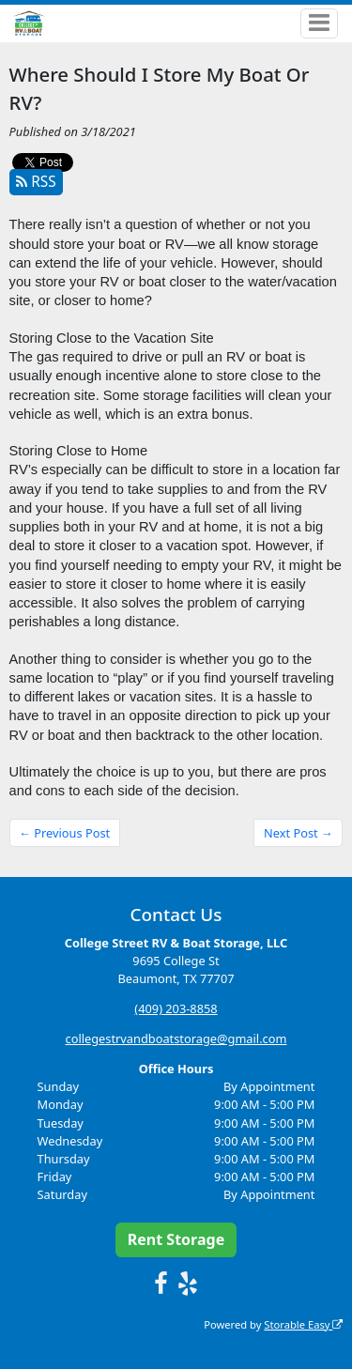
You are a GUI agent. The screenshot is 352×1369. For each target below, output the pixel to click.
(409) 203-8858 (175, 1008)
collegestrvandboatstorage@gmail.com (176, 1038)
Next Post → (298, 832)
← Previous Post (64, 832)
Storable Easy (303, 1324)
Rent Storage (176, 1239)
